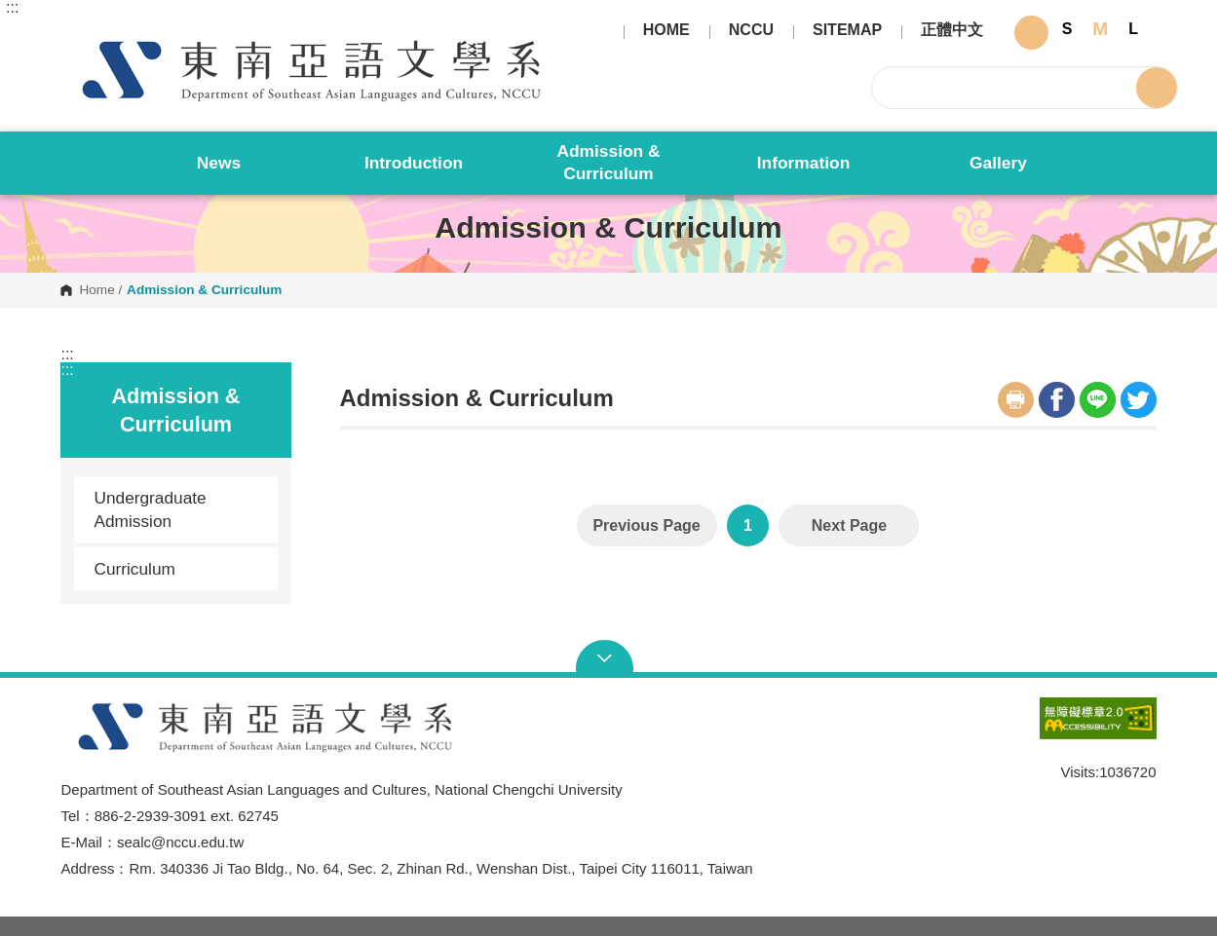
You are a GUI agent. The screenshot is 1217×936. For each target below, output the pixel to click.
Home (96, 290)
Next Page (849, 525)
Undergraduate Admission (150, 509)
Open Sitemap (608, 658)
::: (12, 8)
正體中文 (952, 30)
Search (1156, 87)
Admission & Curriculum (608, 162)
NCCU (751, 30)
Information (803, 162)
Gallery (998, 162)
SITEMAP (847, 30)
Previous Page (646, 525)
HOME (666, 30)
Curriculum (178, 569)
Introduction (413, 162)
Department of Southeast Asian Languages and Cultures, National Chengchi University (76, 35)
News (219, 162)
